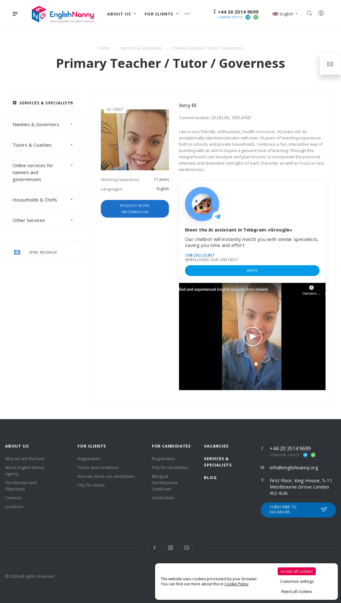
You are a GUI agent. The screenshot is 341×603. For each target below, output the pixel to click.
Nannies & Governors (46, 124)
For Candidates (171, 446)
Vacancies (216, 446)
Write (252, 270)
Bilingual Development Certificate (165, 482)
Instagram (170, 547)
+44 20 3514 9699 (238, 12)
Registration (89, 458)
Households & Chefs (46, 200)
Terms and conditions (98, 467)
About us (17, 446)
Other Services (46, 220)
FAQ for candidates (170, 467)
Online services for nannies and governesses (46, 172)
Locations (14, 506)
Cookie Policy (236, 584)
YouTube (187, 547)
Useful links (163, 498)
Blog (210, 477)
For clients (92, 446)
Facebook (154, 547)
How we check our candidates (106, 476)
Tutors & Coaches (46, 145)
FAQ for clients (91, 485)
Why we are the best (24, 458)
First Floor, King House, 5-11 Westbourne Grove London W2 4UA (301, 486)
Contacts (13, 498)
